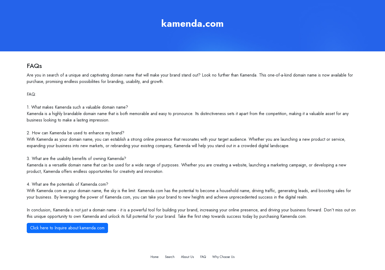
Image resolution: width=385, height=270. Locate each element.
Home (155, 256)
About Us (187, 256)
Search (170, 256)
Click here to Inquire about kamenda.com (67, 228)
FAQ (203, 256)
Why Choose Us (223, 256)
